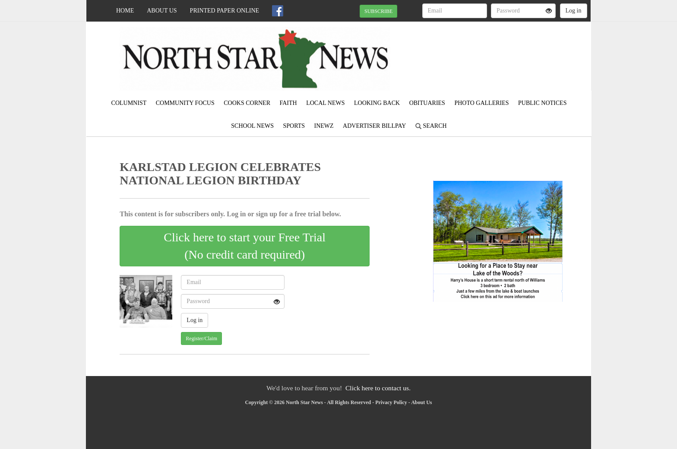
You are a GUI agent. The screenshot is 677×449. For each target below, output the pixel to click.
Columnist (129, 103)
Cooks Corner (247, 103)
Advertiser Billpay (374, 126)
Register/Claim (201, 338)
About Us (162, 10)
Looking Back (377, 103)
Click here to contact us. (378, 388)
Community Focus (185, 103)
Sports (294, 126)
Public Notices (542, 103)
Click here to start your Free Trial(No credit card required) (245, 246)
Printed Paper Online (224, 10)
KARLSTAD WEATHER (512, 51)
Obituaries (427, 103)
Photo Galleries (481, 103)
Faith (288, 103)
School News (252, 126)
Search (431, 126)
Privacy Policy (391, 402)
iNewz (324, 126)
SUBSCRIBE (378, 11)
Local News (325, 103)
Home (125, 10)
